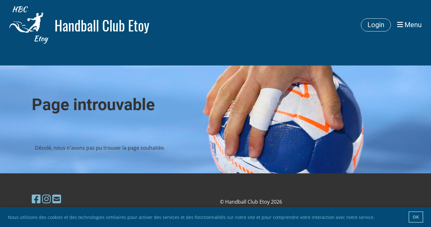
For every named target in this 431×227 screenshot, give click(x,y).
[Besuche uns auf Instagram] (46, 198)
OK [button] (416, 217)
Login (375, 25)
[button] (377, 218)
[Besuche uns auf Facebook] (36, 198)
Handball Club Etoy (101, 25)
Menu (409, 25)
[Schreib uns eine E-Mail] (56, 198)
